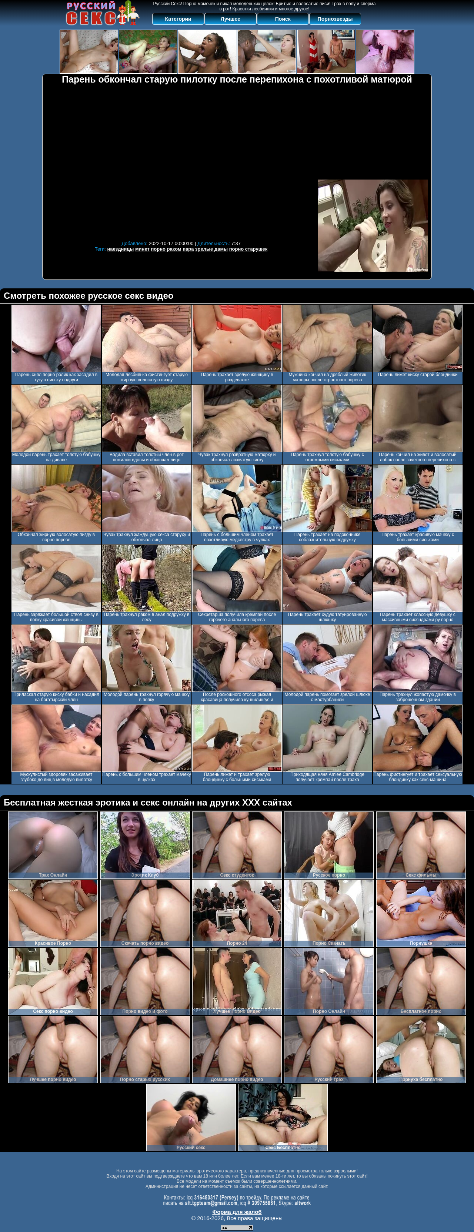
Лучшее (230, 19)
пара (188, 249)
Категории (178, 19)
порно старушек (248, 249)
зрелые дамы (211, 249)
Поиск (283, 19)
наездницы (120, 249)
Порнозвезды (335, 19)
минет (142, 249)
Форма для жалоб (236, 1212)
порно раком (166, 249)
